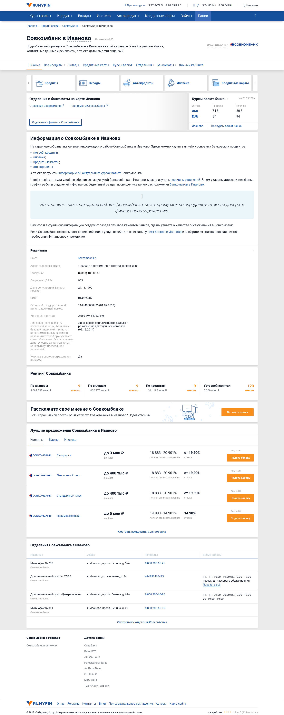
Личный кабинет (191, 65)
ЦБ (196, 5)
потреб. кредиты (45, 152)
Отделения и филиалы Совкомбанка (55, 122)
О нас (60, 703)
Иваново (197, 126)
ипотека (39, 157)
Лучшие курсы (135, 5)
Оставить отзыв (237, 412)
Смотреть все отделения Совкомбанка (142, 622)
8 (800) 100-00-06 (89, 273)
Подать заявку (240, 457)
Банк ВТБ (90, 651)
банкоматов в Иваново (187, 184)
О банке (34, 65)
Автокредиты (128, 15)
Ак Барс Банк (93, 668)
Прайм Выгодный (68, 516)
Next (255, 83)
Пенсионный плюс (68, 475)
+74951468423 (154, 576)
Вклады (84, 15)
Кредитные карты (160, 15)
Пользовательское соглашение (131, 703)
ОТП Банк (90, 674)
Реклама (73, 703)
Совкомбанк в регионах (41, 645)
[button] (142, 250)
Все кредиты (53, 65)
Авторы (161, 703)
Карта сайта (178, 703)
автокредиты (43, 167)
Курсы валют (40, 15)
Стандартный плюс (69, 495)
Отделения (144, 65)
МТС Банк (90, 680)
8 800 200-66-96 (155, 563)
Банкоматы (165, 65)
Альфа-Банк (92, 657)
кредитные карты (46, 162)
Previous (28, 83)
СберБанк (90, 645)
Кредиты (64, 15)
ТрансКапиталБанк (96, 685)
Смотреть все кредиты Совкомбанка (142, 531)
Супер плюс (64, 455)
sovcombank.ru (87, 258)
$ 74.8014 (208, 5)
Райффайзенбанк (95, 662)
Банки (203, 15)
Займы (186, 15)
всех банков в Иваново (164, 232)
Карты (53, 439)
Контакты (89, 703)
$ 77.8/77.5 (155, 5)
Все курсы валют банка (226, 126)
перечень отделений (185, 179)
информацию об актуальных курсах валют (89, 173)
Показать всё (211, 584)
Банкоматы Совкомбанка (90, 106)
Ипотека (104, 15)
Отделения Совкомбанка (46, 106)
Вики (102, 703)
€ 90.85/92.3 (173, 5)
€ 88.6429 (225, 5)
